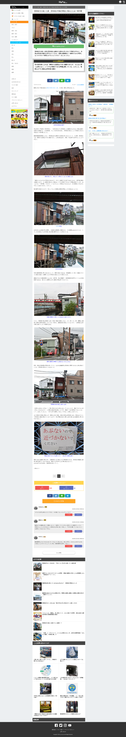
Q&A (14, 87)
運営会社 (15, 93)
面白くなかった (66, 487)
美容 (14, 50)
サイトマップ (16, 90)
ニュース (16, 19)
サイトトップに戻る (19, 7)
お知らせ (15, 78)
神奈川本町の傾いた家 (52, 88)
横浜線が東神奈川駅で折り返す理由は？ (97, 118)
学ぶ (14, 56)
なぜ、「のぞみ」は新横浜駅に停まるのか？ (98, 130)
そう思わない (78, 514)
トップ (34, 7)
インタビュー (16, 39)
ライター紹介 (16, 84)
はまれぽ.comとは (17, 81)
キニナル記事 (17, 10)
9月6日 (58, 226)
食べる (14, 44)
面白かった (42, 487)
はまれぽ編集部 (80, 84)
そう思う (69, 514)
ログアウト (16, 105)
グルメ (14, 27)
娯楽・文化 (16, 30)
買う (14, 47)
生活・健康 (16, 36)
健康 (14, 71)
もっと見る (58, 552)
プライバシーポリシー (18, 99)
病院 (14, 65)
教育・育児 (16, 33)
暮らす (14, 59)
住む (14, 53)
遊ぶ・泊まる (16, 62)
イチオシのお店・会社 (19, 16)
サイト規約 (16, 96)
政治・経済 (16, 24)
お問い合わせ (16, 102)
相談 (14, 68)
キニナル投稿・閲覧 (19, 13)
